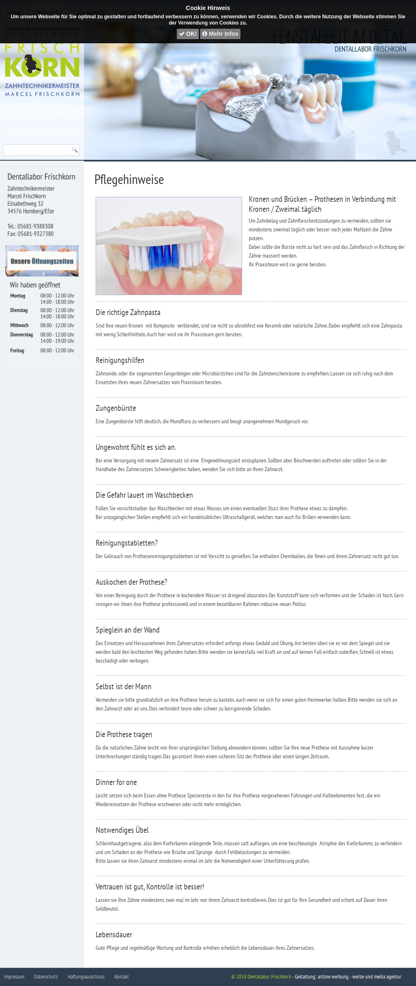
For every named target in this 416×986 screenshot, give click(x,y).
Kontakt (121, 976)
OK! (188, 33)
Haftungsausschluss (86, 976)
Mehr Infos (220, 33)
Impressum (14, 976)
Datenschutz (46, 976)
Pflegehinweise (129, 179)
